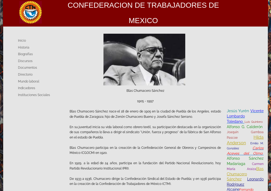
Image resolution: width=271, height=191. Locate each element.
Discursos (25, 61)
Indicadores (26, 88)
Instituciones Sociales (34, 95)
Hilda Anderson (245, 140)
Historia (23, 47)
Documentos (27, 68)
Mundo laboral (28, 81)
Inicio (22, 40)
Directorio (25, 74)
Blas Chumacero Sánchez (245, 174)
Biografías (25, 54)
